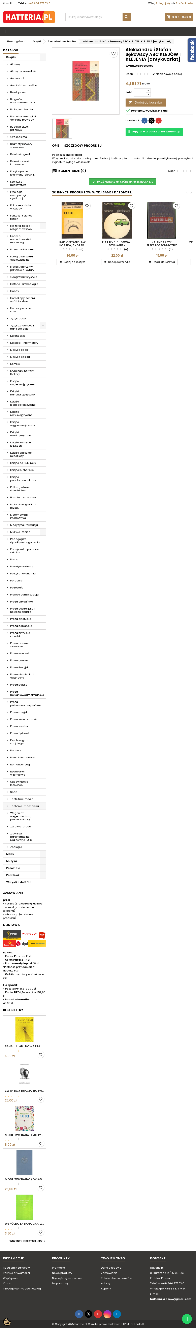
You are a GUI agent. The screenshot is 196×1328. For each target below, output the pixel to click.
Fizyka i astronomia (22, 249)
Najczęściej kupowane (67, 1278)
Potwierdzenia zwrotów (116, 1278)
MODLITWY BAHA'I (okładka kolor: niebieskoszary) (24, 1179)
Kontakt (7, 3)
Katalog (11, 50)
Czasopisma (18, 137)
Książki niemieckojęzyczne (23, 403)
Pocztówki (13, 875)
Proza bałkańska (21, 626)
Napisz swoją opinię (167, 74)
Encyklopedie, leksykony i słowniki (22, 173)
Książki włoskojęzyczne (20, 433)
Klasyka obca (19, 350)
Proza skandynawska (24, 719)
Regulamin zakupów (16, 1268)
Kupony (106, 1288)
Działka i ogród (20, 154)
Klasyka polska (20, 357)
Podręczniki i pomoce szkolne (24, 550)
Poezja (14, 559)
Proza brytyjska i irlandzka (20, 634)
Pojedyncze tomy (21, 566)
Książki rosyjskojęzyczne (21, 413)
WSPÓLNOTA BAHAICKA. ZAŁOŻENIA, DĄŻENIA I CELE (24, 1223)
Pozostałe (16, 587)
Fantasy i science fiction (21, 217)
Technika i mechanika (24, 806)
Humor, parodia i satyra (21, 309)
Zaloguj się (163, 3)
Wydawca (133, 66)
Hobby (14, 291)
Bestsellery (13, 1010)
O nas (7, 1283)
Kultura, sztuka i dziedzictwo (20, 488)
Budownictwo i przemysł (19, 128)
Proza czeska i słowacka (19, 644)
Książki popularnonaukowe (23, 478)
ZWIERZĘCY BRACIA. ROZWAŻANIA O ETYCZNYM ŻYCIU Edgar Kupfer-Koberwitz (24, 1090)
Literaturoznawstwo (23, 497)
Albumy (15, 64)
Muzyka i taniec (20, 532)
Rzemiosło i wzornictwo (17, 773)
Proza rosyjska (19, 712)
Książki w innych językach (20, 444)
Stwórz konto (184, 3)
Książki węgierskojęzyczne (22, 423)
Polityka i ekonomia (23, 573)
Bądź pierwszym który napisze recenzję (122, 182)
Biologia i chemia (21, 109)
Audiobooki (17, 78)
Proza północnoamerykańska (25, 703)
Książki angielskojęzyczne (22, 382)
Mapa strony (60, 1283)
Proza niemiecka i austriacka (22, 676)
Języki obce (18, 318)
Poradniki (16, 580)
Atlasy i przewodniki (23, 71)
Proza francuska (21, 653)
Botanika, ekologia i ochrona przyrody (23, 118)
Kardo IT (139, 1324)
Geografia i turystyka (23, 277)
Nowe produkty (62, 1273)
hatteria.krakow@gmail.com (170, 1299)
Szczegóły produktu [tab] (83, 145)
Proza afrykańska (21, 602)
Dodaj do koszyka (145, 102)
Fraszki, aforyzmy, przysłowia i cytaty (22, 268)
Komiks (15, 364)
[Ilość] (140, 92)
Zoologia (16, 847)
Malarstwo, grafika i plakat (23, 506)
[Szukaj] (98, 17)
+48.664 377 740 (39, 3)
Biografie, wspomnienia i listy (22, 100)
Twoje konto (113, 1258)
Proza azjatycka (20, 619)
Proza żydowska (21, 733)
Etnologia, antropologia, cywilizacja (19, 195)
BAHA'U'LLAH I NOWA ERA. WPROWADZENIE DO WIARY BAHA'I (24, 1046)
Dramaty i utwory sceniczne (21, 145)
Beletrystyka (18, 92)
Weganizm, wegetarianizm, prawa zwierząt (20, 816)
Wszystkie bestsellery (27, 1241)
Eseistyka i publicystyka (18, 183)
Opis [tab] (56, 145)
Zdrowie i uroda (20, 826)
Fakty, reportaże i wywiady (21, 206)
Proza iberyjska (20, 667)
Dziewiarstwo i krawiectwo (19, 162)
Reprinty (15, 750)
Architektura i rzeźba (23, 85)
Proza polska (18, 685)
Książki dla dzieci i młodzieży (21, 454)
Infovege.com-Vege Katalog (22, 1288)
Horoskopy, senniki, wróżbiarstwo (22, 299)
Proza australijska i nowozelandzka (22, 610)
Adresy (105, 1283)
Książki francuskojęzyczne (22, 392)
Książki (11, 57)
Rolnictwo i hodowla (23, 757)
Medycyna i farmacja (24, 525)
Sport (13, 792)
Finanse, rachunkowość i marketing (20, 239)
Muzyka (11, 861)
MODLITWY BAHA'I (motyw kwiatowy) (24, 1135)
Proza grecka (19, 660)
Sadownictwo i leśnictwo (19, 783)
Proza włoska (19, 726)
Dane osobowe (111, 1268)
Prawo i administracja (24, 594)
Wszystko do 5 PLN (19, 882)
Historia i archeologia (24, 284)
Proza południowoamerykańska (27, 693)
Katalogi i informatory (24, 343)
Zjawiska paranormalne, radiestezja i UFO (21, 837)
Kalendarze (18, 336)
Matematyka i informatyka (19, 516)
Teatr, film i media (21, 799)
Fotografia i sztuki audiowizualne (21, 258)
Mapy (10, 854)
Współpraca (11, 1278)
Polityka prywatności (16, 1273)
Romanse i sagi (20, 764)
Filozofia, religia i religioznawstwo (21, 227)
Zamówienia (109, 1273)
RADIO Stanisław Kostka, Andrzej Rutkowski (72, 245)
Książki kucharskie (22, 470)
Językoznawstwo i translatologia (22, 327)
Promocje (58, 1268)
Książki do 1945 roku (23, 463)
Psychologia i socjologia (19, 741)
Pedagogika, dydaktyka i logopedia (25, 540)
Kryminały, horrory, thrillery (22, 372)
